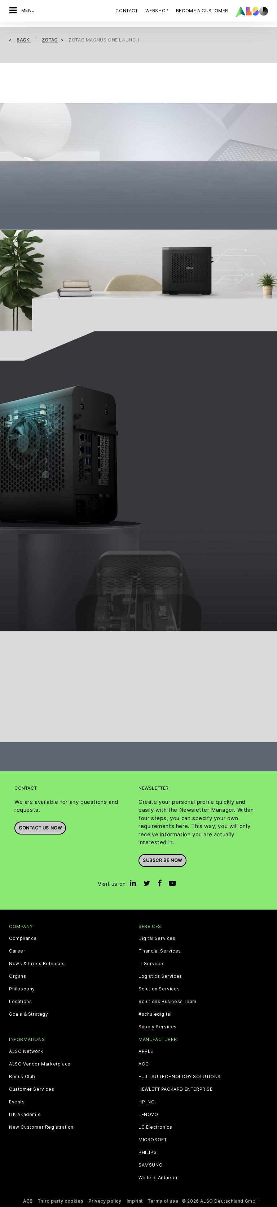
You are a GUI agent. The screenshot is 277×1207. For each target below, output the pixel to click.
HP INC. (147, 1101)
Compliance (23, 938)
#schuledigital (154, 1014)
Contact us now (40, 828)
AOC (143, 1064)
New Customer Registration (41, 1127)
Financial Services (159, 951)
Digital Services (157, 938)
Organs (17, 976)
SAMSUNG (150, 1165)
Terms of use (163, 1201)
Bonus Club (22, 1076)
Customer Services (31, 1089)
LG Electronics (155, 1127)
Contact (126, 10)
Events (17, 1101)
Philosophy (22, 989)
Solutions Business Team (167, 1001)
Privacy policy (104, 1201)
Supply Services (157, 1026)
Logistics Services (160, 976)
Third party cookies (60, 1201)
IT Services (151, 963)
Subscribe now (162, 860)
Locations (20, 1001)
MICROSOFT (152, 1139)
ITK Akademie (25, 1114)
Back (24, 40)
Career (17, 951)
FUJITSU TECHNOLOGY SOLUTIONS (179, 1076)
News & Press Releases (37, 963)
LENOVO (148, 1114)
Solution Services (159, 989)
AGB (28, 1201)
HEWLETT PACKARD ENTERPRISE (175, 1089)
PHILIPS (147, 1152)
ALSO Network (26, 1051)
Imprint (135, 1201)
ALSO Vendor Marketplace (40, 1064)
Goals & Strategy (28, 1014)
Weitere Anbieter (158, 1177)
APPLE (145, 1051)
